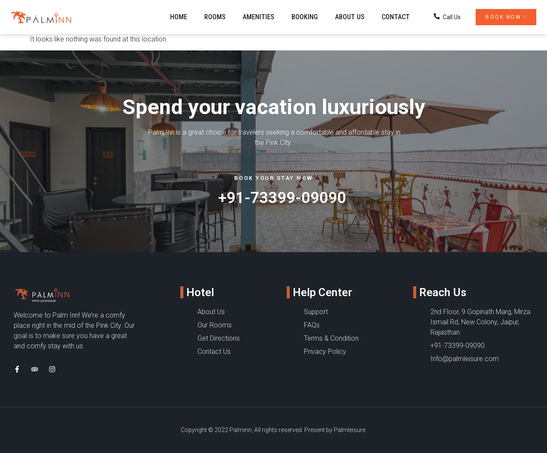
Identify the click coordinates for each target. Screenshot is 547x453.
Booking (304, 17)
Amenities (258, 17)
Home (178, 17)
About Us (350, 17)
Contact (396, 17)
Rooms (215, 17)
